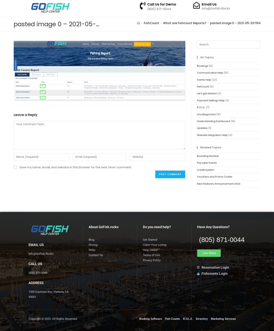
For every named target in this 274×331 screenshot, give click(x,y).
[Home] (138, 23)
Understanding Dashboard (213, 121)
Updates (202, 128)
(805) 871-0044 (222, 239)
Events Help (204, 80)
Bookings (202, 66)
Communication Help (210, 73)
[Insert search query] (228, 44)
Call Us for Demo (161, 4)
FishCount (203, 86)
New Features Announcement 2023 (218, 184)
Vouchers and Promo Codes (214, 177)
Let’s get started (207, 93)
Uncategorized (206, 114)
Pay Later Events (207, 163)
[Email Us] (196, 5)
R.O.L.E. (201, 107)
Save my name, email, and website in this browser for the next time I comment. (75, 167)
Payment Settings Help (211, 100)
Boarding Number (208, 156)
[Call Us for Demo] (143, 6)
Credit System (205, 170)
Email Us (209, 4)
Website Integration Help (212, 135)
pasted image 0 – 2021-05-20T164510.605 (241, 23)
